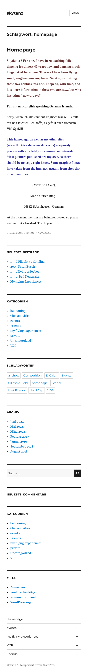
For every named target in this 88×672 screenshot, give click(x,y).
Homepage (21, 50)
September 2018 (21, 446)
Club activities (20, 316)
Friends (15, 325)
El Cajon (51, 375)
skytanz (15, 13)
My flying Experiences (26, 281)
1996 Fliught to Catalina (27, 261)
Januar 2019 (18, 441)
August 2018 (19, 451)
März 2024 (17, 431)
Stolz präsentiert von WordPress (37, 665)
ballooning (18, 311)
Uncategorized (20, 340)
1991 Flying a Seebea (24, 271)
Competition (32, 375)
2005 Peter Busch (22, 266)
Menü (75, 13)
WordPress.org (20, 602)
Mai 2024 (17, 426)
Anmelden (17, 587)
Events (66, 375)
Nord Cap (36, 390)
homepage (44, 232)
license (57, 383)
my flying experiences (26, 330)
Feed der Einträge (22, 592)
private (30, 232)
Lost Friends (17, 390)
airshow (13, 375)
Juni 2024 (17, 421)
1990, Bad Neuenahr (24, 276)
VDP (13, 345)
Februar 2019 (19, 436)
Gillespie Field (18, 383)
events (15, 321)
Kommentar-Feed (23, 597)
